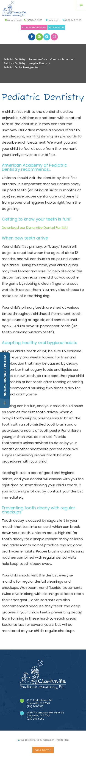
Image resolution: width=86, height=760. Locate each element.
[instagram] (54, 36)
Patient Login (56, 27)
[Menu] (81, 5)
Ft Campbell (53, 20)
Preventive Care (38, 59)
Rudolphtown (13, 20)
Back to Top (43, 750)
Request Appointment (34, 27)
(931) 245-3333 (33, 20)
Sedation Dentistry (14, 63)
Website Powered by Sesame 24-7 (38, 740)
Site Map (64, 740)
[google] (39, 36)
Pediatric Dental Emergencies (21, 67)
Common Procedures (62, 59)
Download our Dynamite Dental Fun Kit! (35, 227)
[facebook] (31, 36)
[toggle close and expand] (5, 403)
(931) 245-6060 (72, 20)
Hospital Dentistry (39, 63)
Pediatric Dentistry (14, 59)
